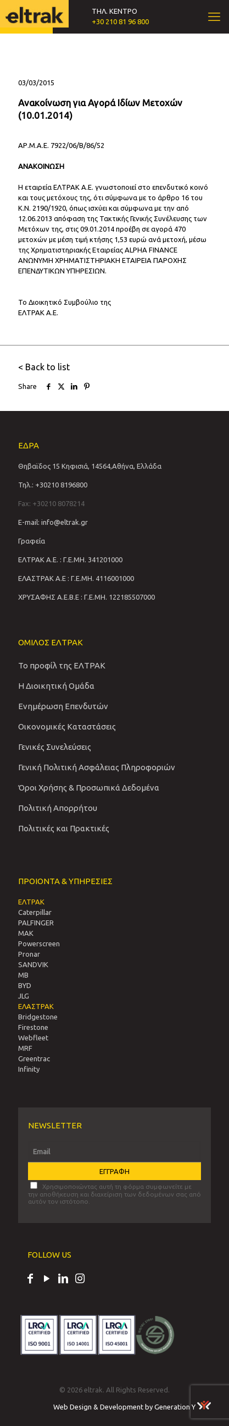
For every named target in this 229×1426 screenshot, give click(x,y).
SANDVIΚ (33, 964)
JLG (23, 996)
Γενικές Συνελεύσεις (54, 747)
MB (23, 975)
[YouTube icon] (46, 1280)
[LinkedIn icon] (63, 1280)
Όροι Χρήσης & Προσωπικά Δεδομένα (88, 787)
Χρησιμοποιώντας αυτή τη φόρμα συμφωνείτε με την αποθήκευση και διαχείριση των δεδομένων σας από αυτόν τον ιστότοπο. (114, 1193)
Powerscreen (39, 943)
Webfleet (33, 1037)
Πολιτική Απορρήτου (57, 808)
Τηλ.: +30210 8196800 (52, 485)
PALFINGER (36, 922)
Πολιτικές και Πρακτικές (63, 828)
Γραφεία (31, 541)
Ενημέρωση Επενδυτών (63, 706)
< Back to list (44, 367)
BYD (24, 985)
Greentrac (34, 1058)
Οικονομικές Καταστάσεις (67, 726)
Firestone (33, 1027)
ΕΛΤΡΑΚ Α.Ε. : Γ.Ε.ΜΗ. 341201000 (70, 559)
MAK (25, 933)
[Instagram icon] (79, 1280)
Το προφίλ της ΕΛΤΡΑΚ (61, 665)
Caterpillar (35, 912)
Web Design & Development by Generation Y (132, 1407)
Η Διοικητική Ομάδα (56, 685)
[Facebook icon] (30, 1280)
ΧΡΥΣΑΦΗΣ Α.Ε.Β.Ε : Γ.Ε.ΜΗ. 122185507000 (86, 597)
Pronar (29, 954)
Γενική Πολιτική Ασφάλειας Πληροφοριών (96, 767)
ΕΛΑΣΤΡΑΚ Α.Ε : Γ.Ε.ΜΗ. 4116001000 (76, 578)
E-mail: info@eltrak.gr (53, 522)
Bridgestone (38, 1017)
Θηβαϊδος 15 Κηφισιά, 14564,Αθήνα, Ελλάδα (89, 466)
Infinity (29, 1069)
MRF (25, 1048)
